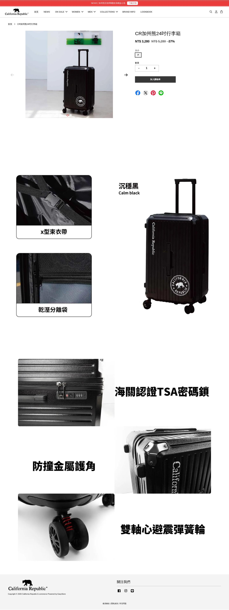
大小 (137, 51)
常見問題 (122, 604)
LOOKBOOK (146, 12)
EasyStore (62, 594)
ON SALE (61, 12)
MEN (92, 12)
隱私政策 (114, 604)
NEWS (47, 12)
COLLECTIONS (109, 12)
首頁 (36, 12)
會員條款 (106, 604)
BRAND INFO (128, 12)
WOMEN (77, 12)
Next (126, 75)
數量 (137, 63)
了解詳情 (132, 3)
